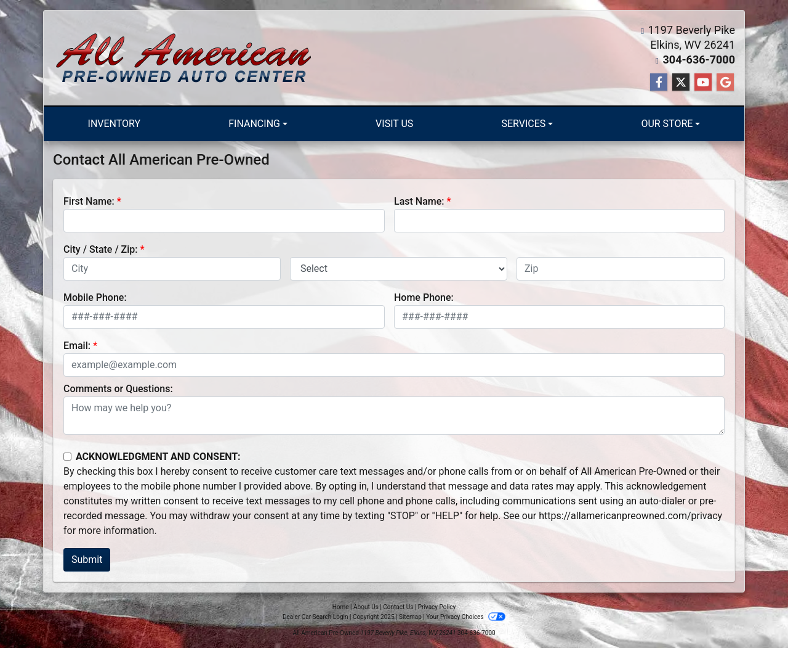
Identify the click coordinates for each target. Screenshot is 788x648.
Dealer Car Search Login (315, 616)
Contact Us (398, 607)
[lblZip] (621, 269)
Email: (76, 345)
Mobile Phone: (95, 297)
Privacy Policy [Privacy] (437, 607)
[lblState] (398, 269)
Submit (86, 559)
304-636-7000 (699, 59)
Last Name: (419, 201)
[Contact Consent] (67, 457)
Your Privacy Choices (465, 616)
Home (340, 607)
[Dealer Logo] (183, 58)
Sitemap (410, 616)
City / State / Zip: (100, 249)
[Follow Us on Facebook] (658, 82)
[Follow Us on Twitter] (681, 82)
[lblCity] (172, 269)
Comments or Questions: (118, 389)
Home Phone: (424, 297)
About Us (366, 607)
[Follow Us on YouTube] (703, 82)
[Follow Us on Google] (725, 82)
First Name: (89, 201)
